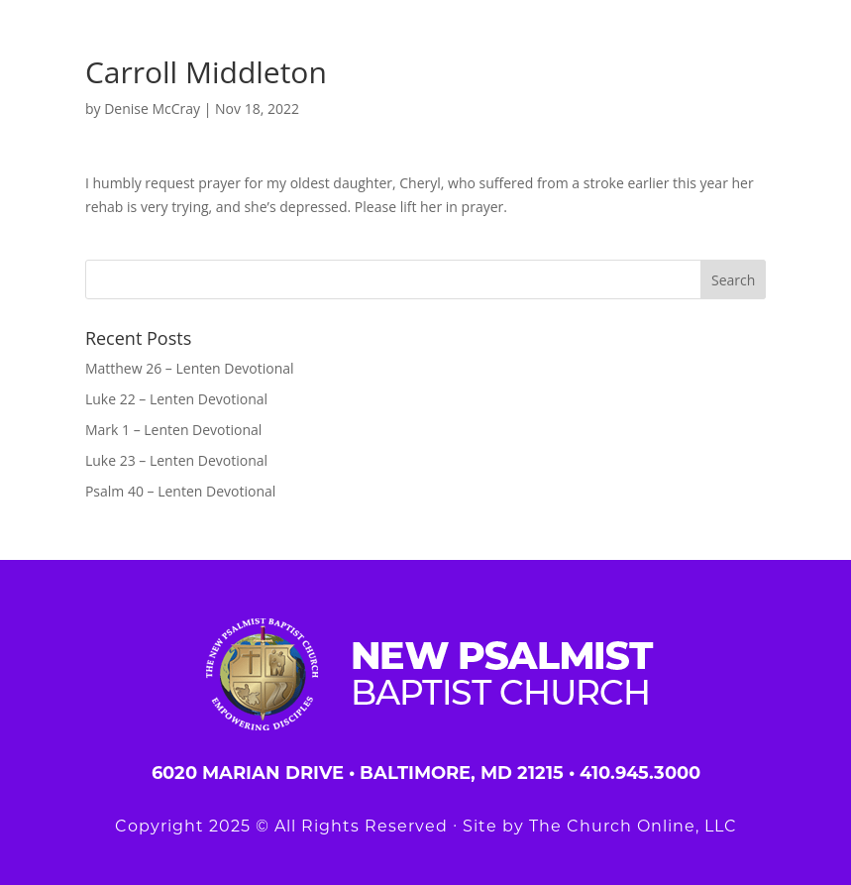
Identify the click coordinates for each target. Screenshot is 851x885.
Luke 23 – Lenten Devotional (176, 460)
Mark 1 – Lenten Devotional (173, 429)
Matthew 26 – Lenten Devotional (189, 368)
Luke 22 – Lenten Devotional (176, 398)
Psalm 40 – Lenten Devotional (180, 491)
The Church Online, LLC (633, 826)
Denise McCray (152, 108)
